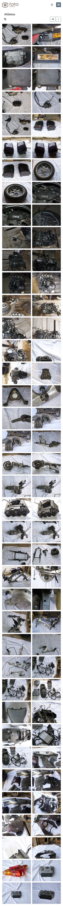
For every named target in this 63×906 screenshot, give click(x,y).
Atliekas (9, 14)
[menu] (58, 4)
